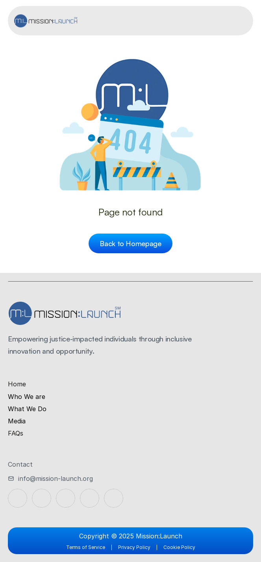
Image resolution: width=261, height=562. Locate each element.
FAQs (15, 433)
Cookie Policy (179, 547)
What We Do (27, 409)
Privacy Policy (134, 547)
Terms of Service (85, 547)
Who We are (26, 397)
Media (17, 421)
